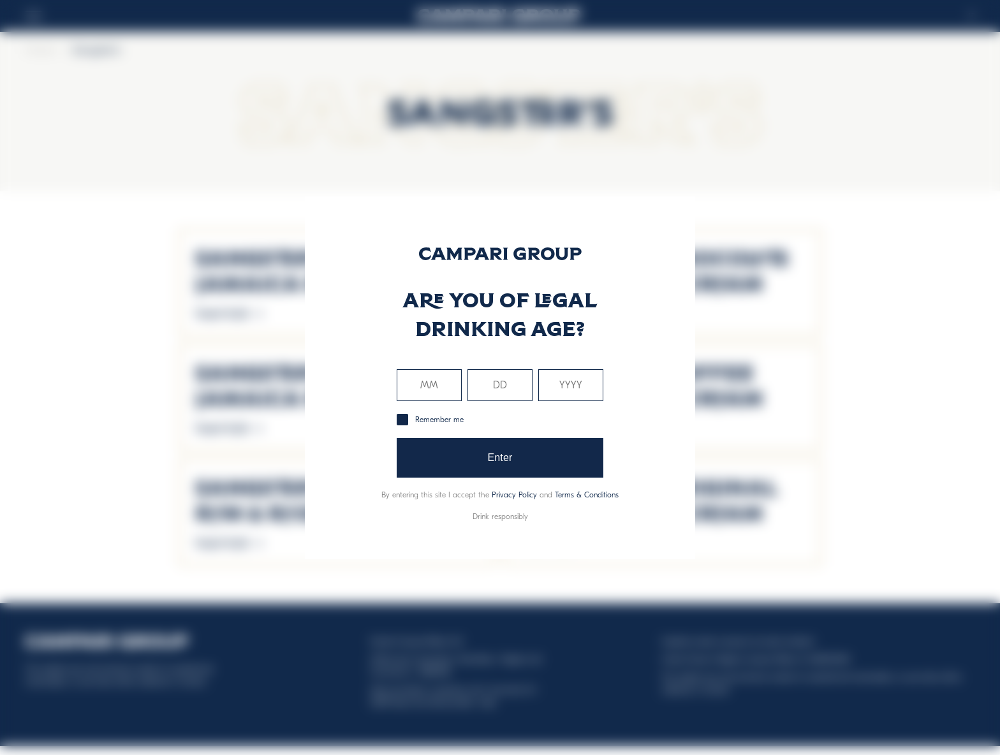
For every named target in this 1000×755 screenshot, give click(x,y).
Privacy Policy (514, 494)
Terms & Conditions (587, 494)
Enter (499, 457)
